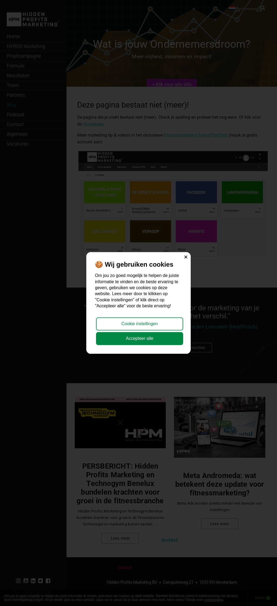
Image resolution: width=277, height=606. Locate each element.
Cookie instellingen (139, 323)
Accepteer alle (139, 338)
